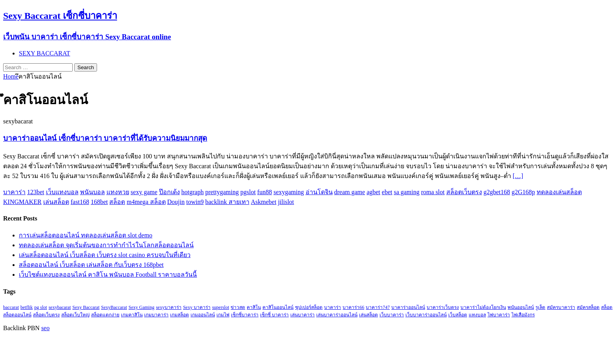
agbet (373, 192)
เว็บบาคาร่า (392, 315)
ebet (387, 192)
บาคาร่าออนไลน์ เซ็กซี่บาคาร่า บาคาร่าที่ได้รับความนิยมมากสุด (105, 138)
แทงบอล (477, 315)
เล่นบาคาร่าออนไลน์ (337, 315)
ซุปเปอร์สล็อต (309, 307)
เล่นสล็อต (56, 201)
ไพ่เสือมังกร (523, 315)
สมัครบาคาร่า (561, 307)
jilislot (286, 201)
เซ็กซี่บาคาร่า (244, 315)
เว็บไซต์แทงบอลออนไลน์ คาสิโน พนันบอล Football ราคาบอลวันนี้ (108, 274)
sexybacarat (60, 307)
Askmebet (264, 201)
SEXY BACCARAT (44, 53)
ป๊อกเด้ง (169, 192)
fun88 (264, 192)
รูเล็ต (540, 307)
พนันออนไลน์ (521, 307)
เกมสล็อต (179, 315)
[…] (518, 176)
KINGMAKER (22, 201)
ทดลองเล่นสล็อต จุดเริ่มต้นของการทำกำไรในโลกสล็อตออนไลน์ (106, 245)
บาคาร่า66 (353, 307)
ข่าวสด (238, 307)
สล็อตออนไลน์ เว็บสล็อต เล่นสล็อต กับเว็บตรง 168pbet (91, 264)
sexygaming (288, 192)
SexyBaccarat (114, 307)
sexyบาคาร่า (169, 307)
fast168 (80, 201)
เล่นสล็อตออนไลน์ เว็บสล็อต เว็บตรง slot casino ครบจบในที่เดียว (105, 255)
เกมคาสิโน (132, 315)
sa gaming (406, 192)
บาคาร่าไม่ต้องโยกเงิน (483, 307)
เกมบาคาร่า (156, 315)
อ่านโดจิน (319, 192)
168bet (99, 201)
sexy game (144, 192)
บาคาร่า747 (378, 307)
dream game (349, 192)
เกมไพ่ (222, 315)
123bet (35, 192)
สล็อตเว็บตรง (464, 192)
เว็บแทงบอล (62, 192)
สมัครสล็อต (588, 307)
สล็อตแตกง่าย (105, 315)
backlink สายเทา (227, 201)
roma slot (433, 192)
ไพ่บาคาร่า (499, 315)
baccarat (11, 307)
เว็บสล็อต (457, 315)
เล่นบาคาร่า (302, 315)
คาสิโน (254, 307)
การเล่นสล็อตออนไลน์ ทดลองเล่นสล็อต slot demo (85, 235)
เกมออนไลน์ (203, 315)
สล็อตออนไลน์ (17, 315)
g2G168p (523, 192)
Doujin (176, 201)
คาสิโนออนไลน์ (277, 307)
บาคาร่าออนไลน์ (408, 307)
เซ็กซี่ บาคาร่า (274, 315)
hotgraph (193, 192)
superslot (220, 307)
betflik (26, 307)
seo (45, 328)
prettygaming (221, 192)
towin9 (195, 201)
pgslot (248, 192)
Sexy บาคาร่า (197, 307)
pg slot (40, 307)
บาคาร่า (14, 192)
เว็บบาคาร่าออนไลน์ (426, 315)
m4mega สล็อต (145, 201)
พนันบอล (92, 192)
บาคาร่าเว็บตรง (443, 307)
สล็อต (117, 201)
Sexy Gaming (141, 307)
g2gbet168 (497, 192)
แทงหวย (117, 192)
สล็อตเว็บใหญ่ (75, 315)
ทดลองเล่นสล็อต (559, 192)
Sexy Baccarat (85, 307)
